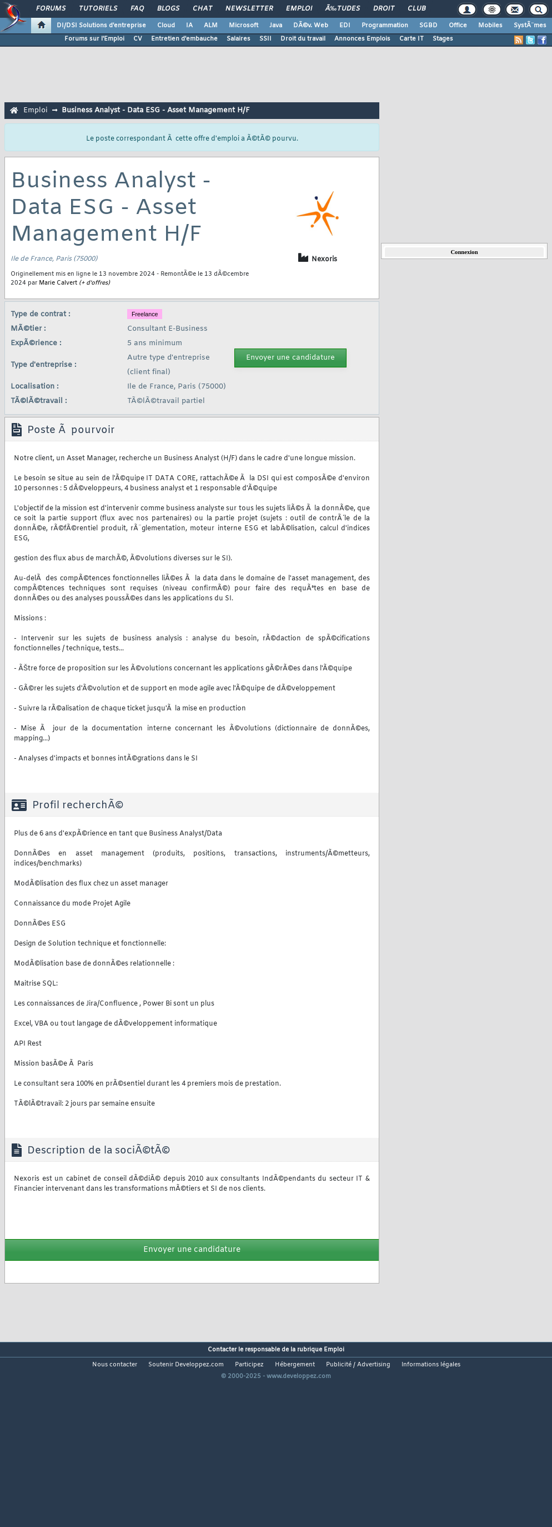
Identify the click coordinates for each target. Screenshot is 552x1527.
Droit (383, 8)
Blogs (168, 8)
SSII (265, 39)
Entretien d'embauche (184, 39)
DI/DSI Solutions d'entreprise (101, 25)
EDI (344, 25)
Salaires (238, 39)
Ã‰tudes (342, 8)
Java (275, 25)
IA (189, 25)
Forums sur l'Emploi (94, 39)
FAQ (137, 8)
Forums (51, 8)
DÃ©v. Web (310, 25)
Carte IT (411, 39)
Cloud (166, 25)
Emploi (299, 8)
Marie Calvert (58, 283)
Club (416, 8)
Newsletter (249, 8)
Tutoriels (98, 8)
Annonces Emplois (362, 39)
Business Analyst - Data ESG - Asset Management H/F (156, 110)
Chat (202, 8)
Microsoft (243, 25)
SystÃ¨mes (530, 25)
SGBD (428, 25)
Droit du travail (302, 39)
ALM (211, 25)
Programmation (385, 25)
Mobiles (490, 25)
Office (458, 25)
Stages (443, 39)
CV (137, 39)
